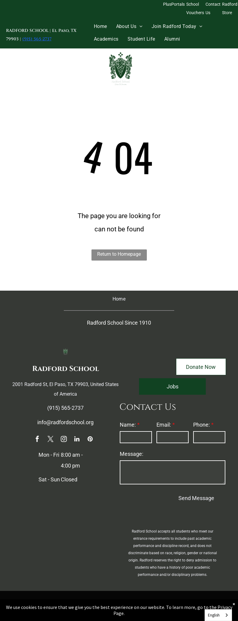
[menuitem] (100, 26)
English (214, 615)
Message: (131, 454)
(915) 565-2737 (36, 39)
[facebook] (37, 439)
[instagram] (63, 439)
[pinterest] (90, 439)
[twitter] (50, 439)
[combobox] (218, 615)
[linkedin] (77, 439)
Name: (128, 425)
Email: (163, 425)
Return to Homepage (119, 254)
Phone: (201, 425)
